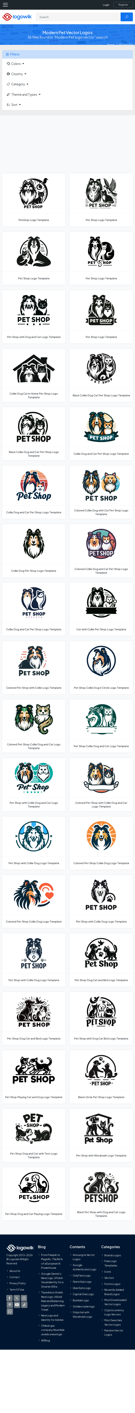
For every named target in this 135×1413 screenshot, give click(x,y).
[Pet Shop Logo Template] (101, 199)
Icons (107, 1271)
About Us (14, 1270)
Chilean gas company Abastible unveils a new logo (53, 1330)
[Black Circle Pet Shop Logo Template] (101, 1076)
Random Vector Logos (113, 1332)
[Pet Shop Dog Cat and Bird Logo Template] (101, 959)
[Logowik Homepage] (17, 16)
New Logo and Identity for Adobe (52, 1317)
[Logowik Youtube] (17, 1305)
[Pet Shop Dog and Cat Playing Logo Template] (33, 1193)
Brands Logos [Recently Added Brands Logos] (112, 1255)
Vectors (109, 1277)
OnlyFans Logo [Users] (82, 1275)
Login (106, 4)
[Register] (123, 5)
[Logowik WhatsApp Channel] (10, 1311)
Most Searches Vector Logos (113, 1322)
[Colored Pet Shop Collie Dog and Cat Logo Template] (33, 726)
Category (15, 84)
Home (111, 44)
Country (14, 74)
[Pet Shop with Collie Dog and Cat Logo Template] (33, 784)
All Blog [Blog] (45, 1340)
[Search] (78, 16)
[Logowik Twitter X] (17, 1298)
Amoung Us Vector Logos (84, 1257)
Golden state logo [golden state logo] (84, 1306)
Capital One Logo (83, 1294)
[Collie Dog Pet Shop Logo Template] (33, 550)
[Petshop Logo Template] (33, 199)
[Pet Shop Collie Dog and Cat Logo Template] (101, 726)
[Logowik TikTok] (24, 1305)
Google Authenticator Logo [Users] (84, 1267)
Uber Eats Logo (82, 1288)
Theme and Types (21, 94)
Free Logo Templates (110, 1263)
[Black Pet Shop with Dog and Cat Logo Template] (101, 1193)
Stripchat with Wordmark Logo (82, 1314)
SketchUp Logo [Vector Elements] (82, 1281)
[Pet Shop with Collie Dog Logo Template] (33, 843)
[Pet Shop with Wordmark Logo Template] (101, 1135)
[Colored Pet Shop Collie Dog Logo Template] (101, 843)
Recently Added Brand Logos (114, 1292)
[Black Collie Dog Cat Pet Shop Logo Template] (101, 375)
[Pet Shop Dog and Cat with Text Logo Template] (33, 1135)
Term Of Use (16, 1289)
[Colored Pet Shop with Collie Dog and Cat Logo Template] (101, 784)
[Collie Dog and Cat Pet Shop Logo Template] (101, 433)
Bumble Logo (81, 1300)
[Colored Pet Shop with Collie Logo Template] (33, 667)
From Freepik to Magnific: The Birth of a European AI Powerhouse (52, 1261)
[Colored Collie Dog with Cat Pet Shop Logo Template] (101, 492)
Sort (11, 105)
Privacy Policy (17, 1283)
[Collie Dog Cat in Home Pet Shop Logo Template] (33, 375)
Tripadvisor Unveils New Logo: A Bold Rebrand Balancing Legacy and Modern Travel (53, 1301)
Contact (14, 1277)
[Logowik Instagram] (24, 1298)
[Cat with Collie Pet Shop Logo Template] (101, 609)
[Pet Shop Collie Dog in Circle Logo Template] (101, 667)
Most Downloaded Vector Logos (115, 1302)
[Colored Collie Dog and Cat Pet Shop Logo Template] (101, 550)
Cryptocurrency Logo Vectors (114, 1312)
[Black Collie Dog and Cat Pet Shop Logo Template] (33, 433)
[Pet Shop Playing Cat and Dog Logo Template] (33, 1076)
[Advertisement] (67, 141)
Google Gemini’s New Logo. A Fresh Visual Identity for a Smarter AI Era (52, 1280)
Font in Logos (112, 1283)
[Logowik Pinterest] (10, 1305)
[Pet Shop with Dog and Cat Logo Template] (33, 316)
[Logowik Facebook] (9, 1298)
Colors (13, 64)
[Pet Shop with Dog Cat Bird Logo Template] (101, 1018)
